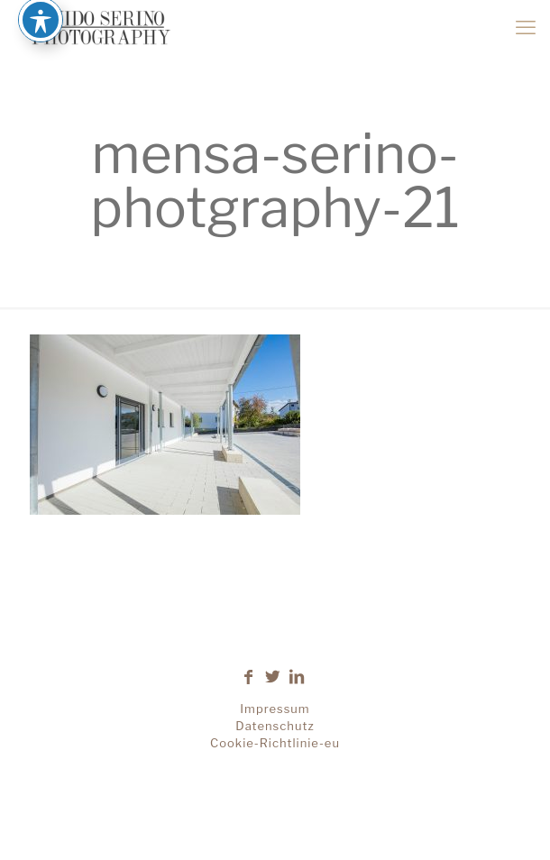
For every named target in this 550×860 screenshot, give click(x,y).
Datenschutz (274, 725)
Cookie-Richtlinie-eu (275, 743)
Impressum (274, 708)
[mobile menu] (525, 27)
